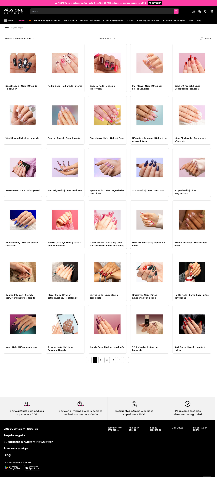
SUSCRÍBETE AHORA (130, 3)
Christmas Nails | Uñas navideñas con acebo (144, 296)
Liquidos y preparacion (113, 20)
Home (6, 28)
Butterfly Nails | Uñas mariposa (65, 190)
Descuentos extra (126, 411)
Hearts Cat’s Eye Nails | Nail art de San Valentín (64, 244)
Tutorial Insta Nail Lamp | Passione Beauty (62, 349)
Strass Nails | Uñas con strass (148, 190)
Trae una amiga (16, 448)
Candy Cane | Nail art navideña (107, 347)
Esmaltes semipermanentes (47, 20)
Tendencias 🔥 (24, 20)
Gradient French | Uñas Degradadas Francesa (187, 87)
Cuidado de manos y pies (173, 20)
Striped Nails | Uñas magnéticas (185, 192)
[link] (89, 360)
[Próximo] (126, 360)
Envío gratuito (18, 411)
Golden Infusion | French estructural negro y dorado (20, 296)
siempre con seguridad (188, 414)
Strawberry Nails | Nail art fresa (107, 138)
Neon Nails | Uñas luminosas (21, 347)
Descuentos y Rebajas (21, 428)
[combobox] (104, 11)
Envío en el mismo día (72, 411)
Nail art (130, 20)
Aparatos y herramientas (148, 20)
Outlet (191, 20)
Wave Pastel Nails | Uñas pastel (23, 190)
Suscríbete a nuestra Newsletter (28, 442)
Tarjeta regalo (14, 435)
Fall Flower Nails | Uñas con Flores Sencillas (147, 87)
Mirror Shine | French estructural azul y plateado (63, 296)
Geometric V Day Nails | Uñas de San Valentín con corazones (107, 244)
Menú (8, 20)
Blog (199, 20)
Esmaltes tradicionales (90, 20)
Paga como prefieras (188, 411)
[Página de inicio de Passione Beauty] (13, 11)
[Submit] (176, 11)
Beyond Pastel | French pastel (64, 138)
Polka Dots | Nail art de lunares (65, 86)
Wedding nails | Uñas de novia (22, 138)
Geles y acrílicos (70, 20)
